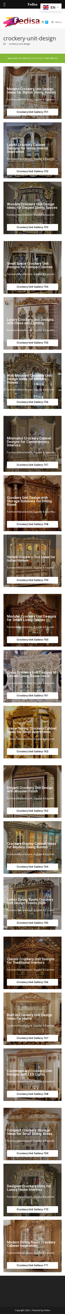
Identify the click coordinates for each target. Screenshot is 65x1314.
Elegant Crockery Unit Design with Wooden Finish (30, 789)
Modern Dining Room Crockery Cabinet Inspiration (31, 1244)
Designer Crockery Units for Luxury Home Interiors (29, 1188)
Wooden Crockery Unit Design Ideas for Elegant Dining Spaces (32, 206)
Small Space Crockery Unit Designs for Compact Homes (30, 265)
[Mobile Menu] (55, 22)
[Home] (4, 43)
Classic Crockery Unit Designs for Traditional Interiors (31, 961)
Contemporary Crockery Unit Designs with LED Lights (29, 1072)
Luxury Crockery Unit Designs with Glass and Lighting (30, 321)
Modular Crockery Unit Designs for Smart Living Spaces (31, 618)
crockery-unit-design (19, 43)
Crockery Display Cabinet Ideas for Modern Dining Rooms (31, 845)
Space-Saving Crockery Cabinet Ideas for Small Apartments (32, 730)
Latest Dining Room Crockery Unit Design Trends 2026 (30, 901)
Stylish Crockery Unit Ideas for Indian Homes (31, 559)
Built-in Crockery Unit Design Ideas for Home (29, 1016)
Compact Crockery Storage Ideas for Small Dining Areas (29, 1132)
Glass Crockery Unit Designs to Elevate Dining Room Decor (31, 674)
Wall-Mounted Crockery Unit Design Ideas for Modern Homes (29, 378)
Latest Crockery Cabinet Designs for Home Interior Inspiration (27, 148)
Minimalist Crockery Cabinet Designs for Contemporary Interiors (29, 441)
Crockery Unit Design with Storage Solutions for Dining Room (29, 501)
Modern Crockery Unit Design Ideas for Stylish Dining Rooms (31, 90)
